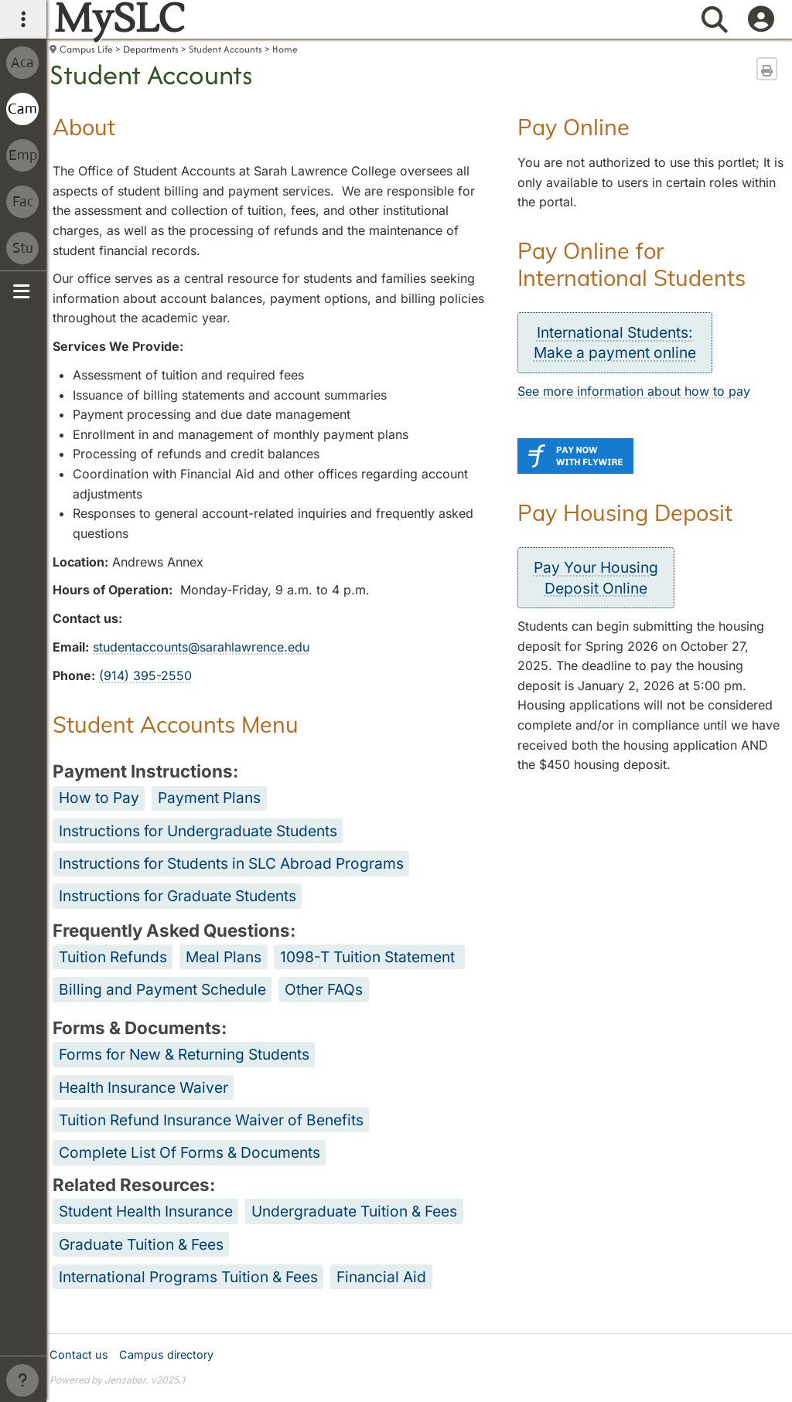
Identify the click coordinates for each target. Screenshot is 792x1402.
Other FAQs (324, 989)
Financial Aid (381, 1277)
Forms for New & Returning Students (184, 1054)
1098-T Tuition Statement (367, 957)
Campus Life (86, 49)
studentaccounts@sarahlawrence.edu (201, 647)
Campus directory (166, 1354)
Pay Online (573, 127)
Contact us (79, 1354)
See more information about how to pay (633, 391)
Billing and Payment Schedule (162, 989)
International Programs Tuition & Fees (188, 1277)
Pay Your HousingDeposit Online (596, 577)
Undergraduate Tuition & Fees (354, 1211)
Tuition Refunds (113, 957)
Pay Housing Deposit (624, 512)
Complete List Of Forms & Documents (189, 1152)
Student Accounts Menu (176, 724)
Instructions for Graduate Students (177, 895)
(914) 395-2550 (145, 675)
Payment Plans (209, 797)
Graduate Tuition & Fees (141, 1244)
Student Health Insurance (146, 1211)
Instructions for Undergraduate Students (198, 831)
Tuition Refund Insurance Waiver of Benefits (211, 1120)
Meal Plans (223, 957)
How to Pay (99, 797)
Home (285, 49)
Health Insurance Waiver (143, 1087)
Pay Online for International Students (631, 264)
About (84, 127)
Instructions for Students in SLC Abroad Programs (231, 863)
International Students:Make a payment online (615, 342)
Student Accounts (225, 49)
